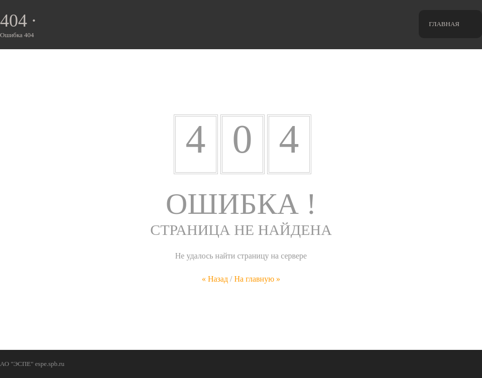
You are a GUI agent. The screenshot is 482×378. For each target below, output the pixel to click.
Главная (444, 24)
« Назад (215, 279)
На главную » (257, 279)
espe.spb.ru (50, 363)
